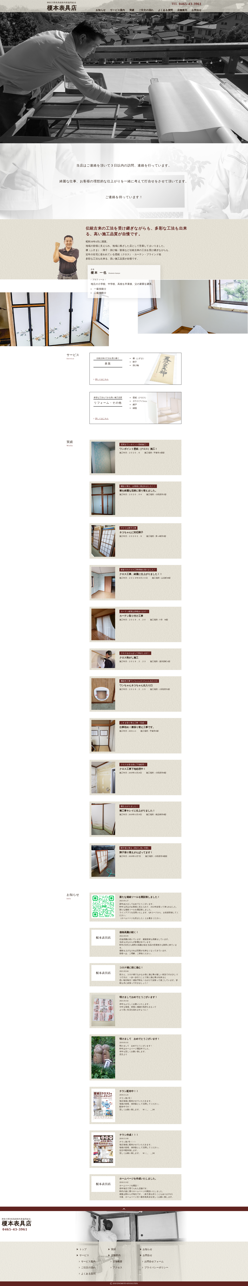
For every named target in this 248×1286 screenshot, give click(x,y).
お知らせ (101, 10)
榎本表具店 (62, 6)
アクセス (117, 1267)
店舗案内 (182, 10)
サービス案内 (117, 10)
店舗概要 (117, 1261)
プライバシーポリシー (156, 1267)
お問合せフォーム (154, 1261)
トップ (83, 1249)
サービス (84, 1255)
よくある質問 (165, 10)
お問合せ (197, 10)
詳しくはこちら (101, 379)
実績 (131, 10)
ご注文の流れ (146, 10)
